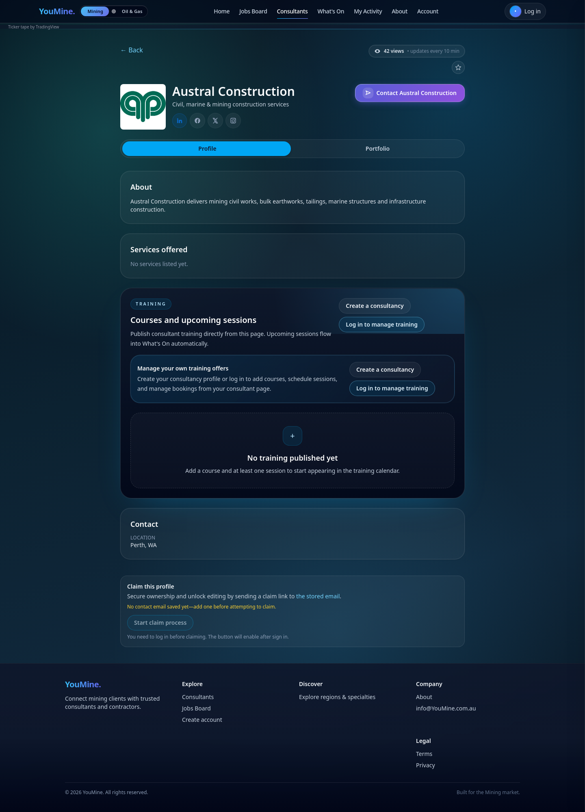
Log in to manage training (382, 324)
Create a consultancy (374, 306)
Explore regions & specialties (337, 697)
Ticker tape (18, 27)
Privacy (425, 765)
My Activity (368, 11)
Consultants (292, 11)
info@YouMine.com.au (446, 708)
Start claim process (160, 622)
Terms (424, 754)
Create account (202, 719)
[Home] (57, 11)
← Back (131, 49)
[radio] (95, 11)
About (399, 11)
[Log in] (525, 11)
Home (222, 11)
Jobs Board (253, 11)
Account (427, 11)
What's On (331, 11)
